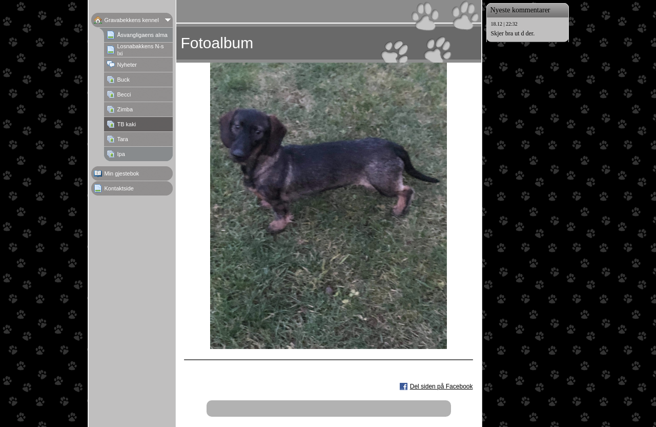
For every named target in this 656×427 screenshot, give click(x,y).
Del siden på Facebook (441, 386)
